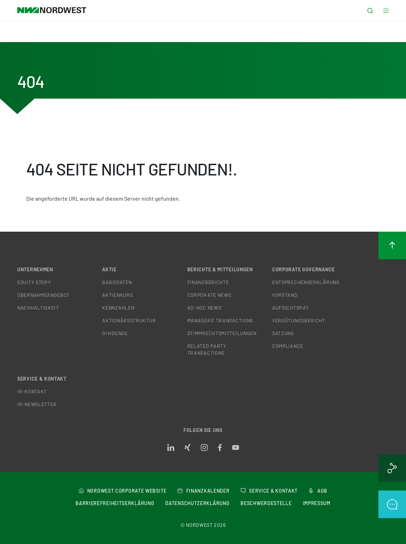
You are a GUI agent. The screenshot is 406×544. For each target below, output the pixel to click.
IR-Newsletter (37, 404)
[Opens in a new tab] (170, 448)
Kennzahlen (118, 308)
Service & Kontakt (42, 379)
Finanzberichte (208, 282)
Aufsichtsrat (290, 308)
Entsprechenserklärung (306, 282)
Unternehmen (35, 269)
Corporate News (209, 295)
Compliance (287, 346)
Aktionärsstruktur (129, 320)
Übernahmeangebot (43, 295)
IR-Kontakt (32, 391)
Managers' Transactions (220, 320)
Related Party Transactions (206, 349)
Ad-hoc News (204, 308)
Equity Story (34, 282)
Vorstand (285, 295)
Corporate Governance (303, 269)
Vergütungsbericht (298, 320)
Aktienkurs (117, 295)
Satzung (283, 333)
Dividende (115, 333)
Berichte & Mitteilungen (220, 269)
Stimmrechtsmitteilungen (222, 333)
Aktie (109, 269)
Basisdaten (117, 282)
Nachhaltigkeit (38, 308)
